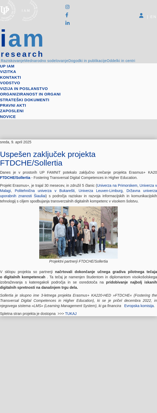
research (22, 54)
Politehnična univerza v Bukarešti (45, 191)
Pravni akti (13, 105)
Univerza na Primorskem (117, 185)
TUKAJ (71, 314)
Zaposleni (12, 111)
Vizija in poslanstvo (24, 88)
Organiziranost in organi (30, 94)
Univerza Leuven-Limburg (101, 191)
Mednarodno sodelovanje (46, 61)
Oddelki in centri (121, 61)
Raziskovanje (12, 61)
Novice (8, 116)
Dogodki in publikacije (87, 61)
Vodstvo (10, 83)
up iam (7, 66)
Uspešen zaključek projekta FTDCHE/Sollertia (48, 158)
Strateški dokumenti (24, 100)
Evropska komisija (139, 306)
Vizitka (8, 71)
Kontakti (10, 77)
